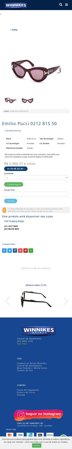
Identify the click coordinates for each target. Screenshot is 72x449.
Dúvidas (21, 395)
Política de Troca (26, 392)
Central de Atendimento (29, 365)
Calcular (10, 201)
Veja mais (22, 344)
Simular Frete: (9, 190)
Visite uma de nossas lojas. (42, 211)
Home (6, 111)
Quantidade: (9, 173)
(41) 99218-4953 (11, 229)
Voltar (14, 29)
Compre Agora (13, 184)
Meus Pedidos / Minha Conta (32, 368)
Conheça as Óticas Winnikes (32, 363)
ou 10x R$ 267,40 (16, 168)
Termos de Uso (25, 370)
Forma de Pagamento (28, 390)
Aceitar (36, 445)
